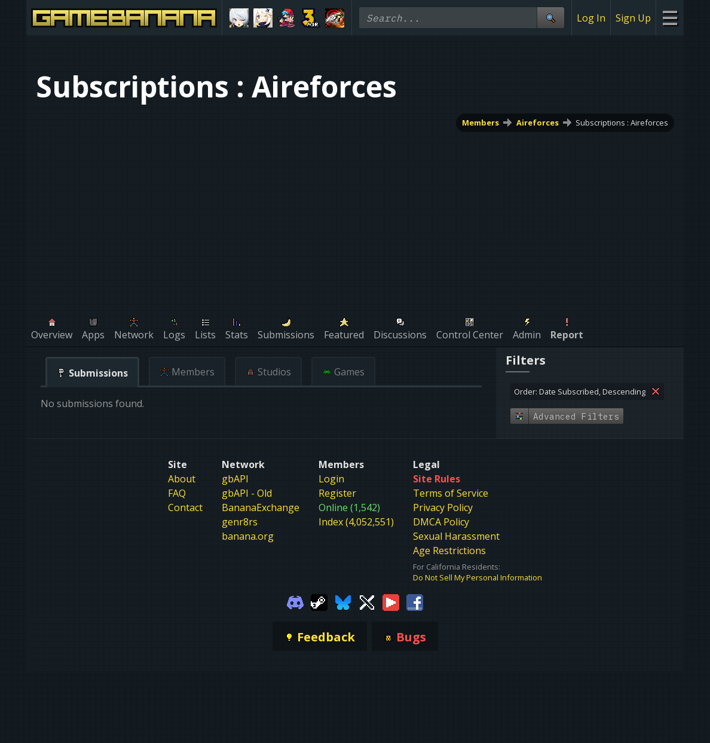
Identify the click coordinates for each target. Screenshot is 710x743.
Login (331, 478)
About (181, 478)
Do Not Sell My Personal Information (477, 577)
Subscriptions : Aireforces (622, 122)
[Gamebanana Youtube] (390, 602)
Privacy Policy (443, 507)
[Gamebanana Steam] (319, 602)
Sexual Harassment (456, 536)
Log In (591, 18)
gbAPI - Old (247, 493)
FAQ (177, 493)
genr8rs (240, 521)
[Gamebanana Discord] (295, 602)
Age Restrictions (449, 550)
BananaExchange (260, 507)
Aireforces (537, 122)
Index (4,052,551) (356, 521)
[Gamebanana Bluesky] (343, 602)
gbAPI (235, 478)
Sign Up (633, 18)
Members (480, 122)
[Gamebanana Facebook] (414, 602)
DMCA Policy (441, 521)
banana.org (248, 536)
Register (337, 493)
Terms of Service (450, 493)
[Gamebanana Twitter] (367, 602)
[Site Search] (550, 17)
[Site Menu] (670, 17)
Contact (185, 507)
